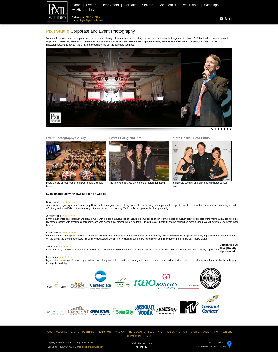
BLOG (151, 332)
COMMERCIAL (134, 336)
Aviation (77, 9)
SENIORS (227, 332)
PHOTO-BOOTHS (136, 332)
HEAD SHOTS (105, 332)
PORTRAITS (88, 332)
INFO (159, 332)
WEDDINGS (61, 332)
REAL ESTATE (173, 332)
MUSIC (206, 332)
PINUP (216, 332)
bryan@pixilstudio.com (91, 20)
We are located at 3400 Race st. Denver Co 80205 (210, 344)
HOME (49, 332)
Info (91, 9)
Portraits (130, 5)
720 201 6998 (93, 17)
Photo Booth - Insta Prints (191, 138)
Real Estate (189, 5)
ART (185, 332)
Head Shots (110, 5)
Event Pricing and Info (125, 138)
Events (91, 5)
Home (76, 5)
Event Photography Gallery (66, 138)
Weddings (211, 5)
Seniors (147, 5)
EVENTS (74, 332)
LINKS (148, 336)
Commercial (167, 5)
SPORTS (195, 332)
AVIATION (120, 332)
